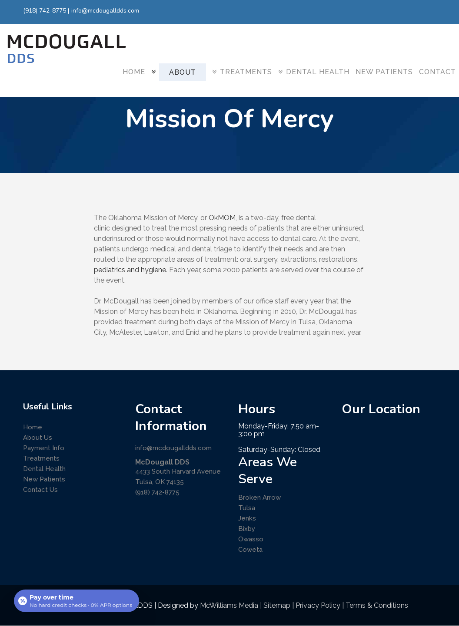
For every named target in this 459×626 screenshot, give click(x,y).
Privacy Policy (318, 605)
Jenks (247, 518)
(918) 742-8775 (44, 11)
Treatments (41, 458)
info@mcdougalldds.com (105, 11)
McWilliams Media (229, 605)
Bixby (246, 529)
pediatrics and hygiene (130, 270)
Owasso (250, 539)
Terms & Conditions (377, 605)
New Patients (44, 479)
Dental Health (44, 469)
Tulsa (246, 508)
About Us (37, 437)
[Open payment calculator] (76, 601)
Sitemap (276, 605)
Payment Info (43, 448)
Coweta (250, 550)
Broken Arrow (259, 497)
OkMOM (222, 218)
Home (32, 427)
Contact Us (40, 490)
